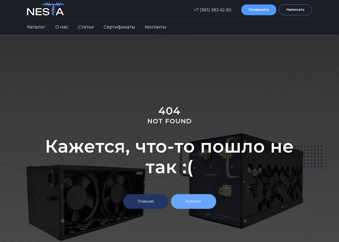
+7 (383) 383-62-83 (212, 10)
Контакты (155, 27)
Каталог (36, 27)
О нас (61, 27)
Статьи (86, 27)
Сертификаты (119, 27)
